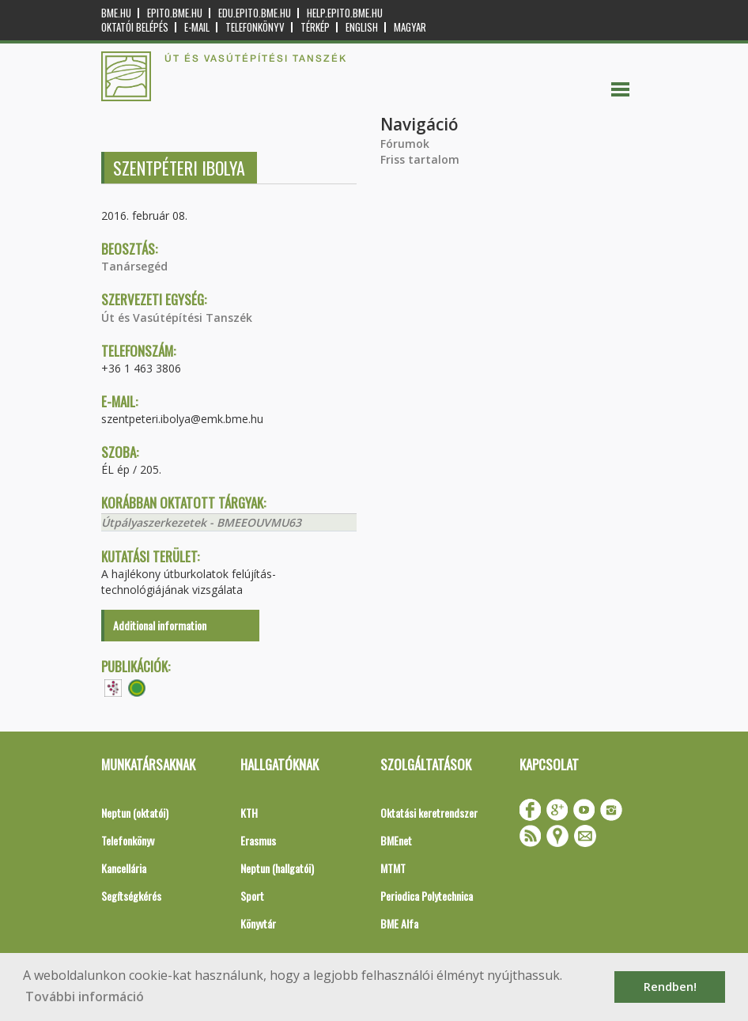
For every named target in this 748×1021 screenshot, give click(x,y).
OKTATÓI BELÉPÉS (134, 27)
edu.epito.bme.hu (254, 13)
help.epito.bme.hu (345, 13)
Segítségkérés (131, 895)
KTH (249, 812)
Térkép (315, 27)
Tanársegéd (134, 266)
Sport (252, 895)
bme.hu (116, 13)
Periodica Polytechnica (426, 895)
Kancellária (123, 868)
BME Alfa (399, 923)
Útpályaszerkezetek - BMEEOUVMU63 (201, 522)
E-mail (197, 27)
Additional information (159, 625)
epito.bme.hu (174, 13)
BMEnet (396, 840)
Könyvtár (258, 923)
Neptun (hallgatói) (277, 868)
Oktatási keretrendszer (429, 812)
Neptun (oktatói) (134, 812)
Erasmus (258, 840)
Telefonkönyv (255, 27)
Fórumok (404, 143)
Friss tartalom (419, 159)
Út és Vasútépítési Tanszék (176, 317)
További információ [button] (84, 996)
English (362, 27)
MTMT (393, 868)
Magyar (410, 27)
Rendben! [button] (670, 986)
